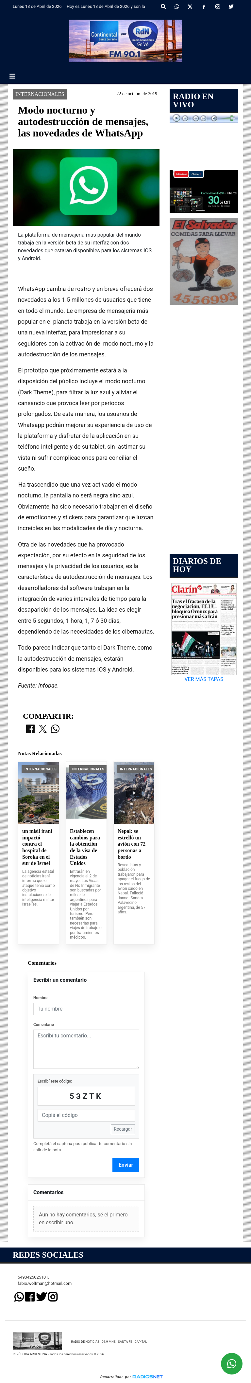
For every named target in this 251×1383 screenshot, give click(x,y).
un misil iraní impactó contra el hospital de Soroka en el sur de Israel (37, 847)
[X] (190, 7)
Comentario (43, 1024)
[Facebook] (204, 7)
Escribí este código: (55, 1081)
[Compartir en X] (43, 729)
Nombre (40, 998)
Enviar (126, 1165)
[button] (163, 7)
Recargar (123, 1129)
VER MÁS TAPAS (203, 679)
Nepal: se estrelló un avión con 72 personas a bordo (131, 843)
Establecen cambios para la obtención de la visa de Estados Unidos (85, 847)
